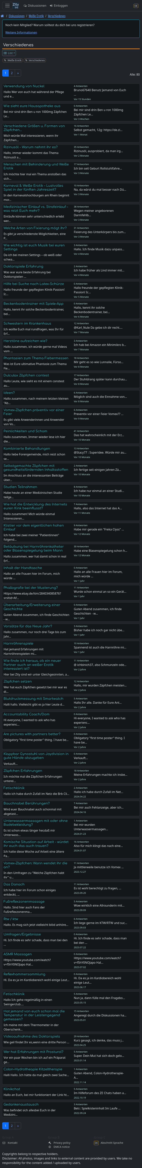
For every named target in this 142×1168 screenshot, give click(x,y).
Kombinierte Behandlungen (27, 448)
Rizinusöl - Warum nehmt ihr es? (31, 147)
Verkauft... (81, 758)
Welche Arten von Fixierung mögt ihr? (35, 228)
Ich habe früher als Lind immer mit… (99, 270)
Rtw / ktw (11, 919)
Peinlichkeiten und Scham (25, 431)
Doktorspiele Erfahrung (23, 266)
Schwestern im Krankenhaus (27, 323)
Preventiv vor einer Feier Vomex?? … (98, 414)
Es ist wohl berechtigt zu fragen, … (97, 888)
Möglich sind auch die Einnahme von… (100, 397)
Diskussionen (34, 6)
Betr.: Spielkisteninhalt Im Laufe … (97, 1108)
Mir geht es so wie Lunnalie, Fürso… (98, 362)
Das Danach (14, 884)
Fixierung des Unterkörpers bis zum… (100, 232)
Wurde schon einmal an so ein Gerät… (100, 592)
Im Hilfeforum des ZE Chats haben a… (100, 1093)
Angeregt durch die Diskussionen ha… (100, 1015)
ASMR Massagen (18, 954)
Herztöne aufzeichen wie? (25, 341)
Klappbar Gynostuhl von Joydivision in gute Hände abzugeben (36, 756)
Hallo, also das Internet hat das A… (98, 508)
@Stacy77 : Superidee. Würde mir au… (100, 452)
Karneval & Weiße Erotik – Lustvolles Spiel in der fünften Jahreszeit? (33, 187)
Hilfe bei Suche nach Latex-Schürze (34, 284)
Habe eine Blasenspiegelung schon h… (100, 551)
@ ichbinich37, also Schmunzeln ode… (100, 665)
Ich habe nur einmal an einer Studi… (99, 491)
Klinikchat (12, 1089)
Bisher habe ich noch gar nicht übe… (99, 630)
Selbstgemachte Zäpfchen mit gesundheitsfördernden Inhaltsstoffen (36, 468)
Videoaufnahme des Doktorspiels (32, 1036)
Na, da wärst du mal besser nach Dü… (100, 190)
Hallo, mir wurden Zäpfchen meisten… (100, 685)
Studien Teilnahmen (20, 487)
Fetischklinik (14, 788)
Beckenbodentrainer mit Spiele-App (33, 304)
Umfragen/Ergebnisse (22, 934)
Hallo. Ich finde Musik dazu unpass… (99, 249)
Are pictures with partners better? (32, 734)
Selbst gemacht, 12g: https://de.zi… (98, 130)
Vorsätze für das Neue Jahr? (28, 626)
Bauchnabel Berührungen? (27, 803)
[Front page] (2, 16)
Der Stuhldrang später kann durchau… (100, 379)
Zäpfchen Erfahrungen (23, 771)
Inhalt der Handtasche (23, 568)
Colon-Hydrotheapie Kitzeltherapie (33, 1069)
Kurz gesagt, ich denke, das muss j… (99, 1040)
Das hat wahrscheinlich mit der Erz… (99, 435)
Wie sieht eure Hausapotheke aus (32, 106)
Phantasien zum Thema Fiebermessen (36, 358)
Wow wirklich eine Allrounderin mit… (99, 905)
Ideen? (9, 393)
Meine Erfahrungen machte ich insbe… (100, 775)
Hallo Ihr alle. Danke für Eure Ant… (98, 703)
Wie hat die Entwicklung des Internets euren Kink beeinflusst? (35, 506)
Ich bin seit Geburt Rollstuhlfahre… (98, 168)
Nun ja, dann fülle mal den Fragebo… (99, 998)
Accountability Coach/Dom (27, 714)
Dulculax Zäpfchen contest (26, 375)
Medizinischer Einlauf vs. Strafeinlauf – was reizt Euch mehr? (36, 209)
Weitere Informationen (21, 32)
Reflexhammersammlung (24, 974)
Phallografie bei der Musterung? (31, 588)
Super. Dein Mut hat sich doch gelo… (99, 1056)
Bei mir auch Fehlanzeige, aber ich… (99, 807)
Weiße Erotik (36, 16)
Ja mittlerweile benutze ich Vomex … (99, 867)
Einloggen (58, 6)
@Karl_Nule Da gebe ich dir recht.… (98, 328)
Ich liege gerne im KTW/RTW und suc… (100, 923)
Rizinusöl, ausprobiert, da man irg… (98, 151)
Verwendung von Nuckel (24, 86)
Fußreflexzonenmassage (24, 901)
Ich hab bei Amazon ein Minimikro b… (100, 345)
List (8, 53)
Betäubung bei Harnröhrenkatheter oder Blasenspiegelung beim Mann (34, 548)
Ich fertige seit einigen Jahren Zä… (97, 470)
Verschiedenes (56, 16)
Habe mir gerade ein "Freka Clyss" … (99, 529)
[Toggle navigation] (7, 5)
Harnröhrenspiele (18, 643)
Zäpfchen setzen (18, 681)
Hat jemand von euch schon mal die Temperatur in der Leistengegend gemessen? (34, 1015)
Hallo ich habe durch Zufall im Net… (98, 792)
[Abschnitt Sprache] (136, 5)
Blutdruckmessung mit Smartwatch (33, 699)
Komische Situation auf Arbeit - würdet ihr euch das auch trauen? (36, 844)
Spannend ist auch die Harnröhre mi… (100, 647)
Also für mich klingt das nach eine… (98, 846)
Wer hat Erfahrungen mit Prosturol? (33, 1052)
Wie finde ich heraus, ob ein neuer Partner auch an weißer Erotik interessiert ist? (32, 664)
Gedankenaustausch (21, 1104)
